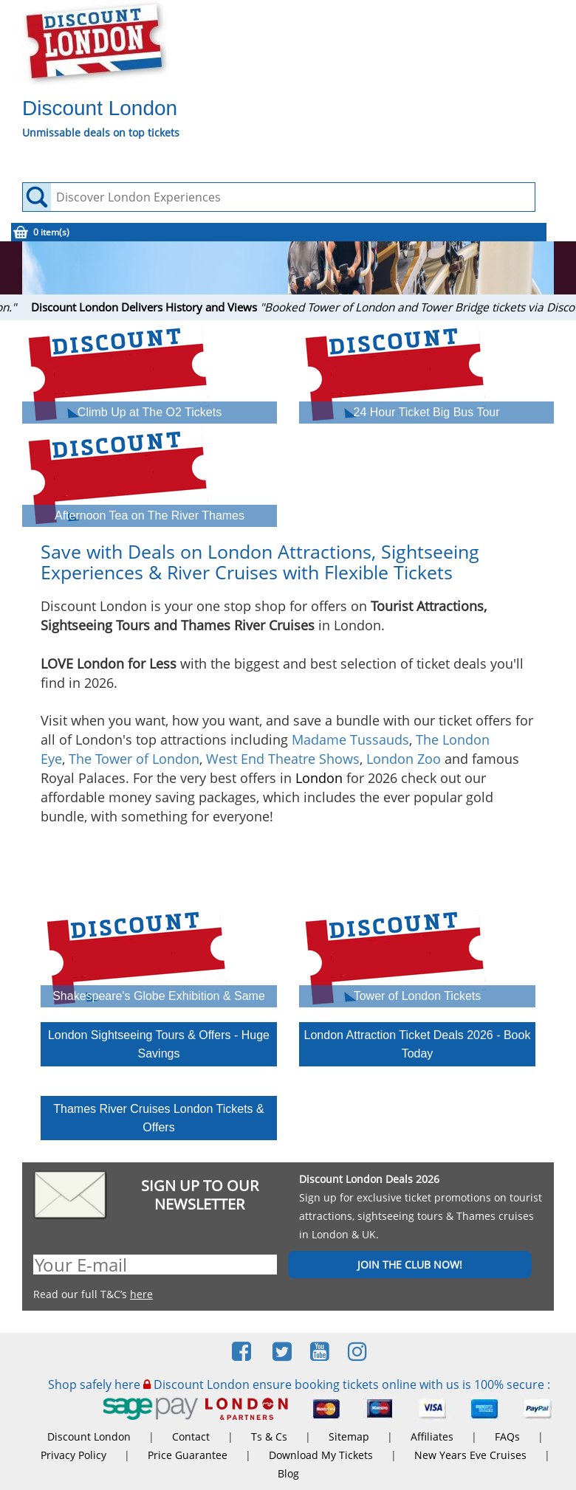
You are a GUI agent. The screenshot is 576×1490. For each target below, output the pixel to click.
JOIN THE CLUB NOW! (409, 1265)
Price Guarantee (187, 1455)
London (319, 778)
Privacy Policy (73, 1455)
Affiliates (432, 1436)
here (141, 1294)
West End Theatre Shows (283, 759)
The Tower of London (134, 759)
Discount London (89, 1436)
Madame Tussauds (350, 739)
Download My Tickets (321, 1455)
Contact (191, 1436)
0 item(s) (51, 232)
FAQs (507, 1436)
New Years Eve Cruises (470, 1455)
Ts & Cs (269, 1436)
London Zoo (403, 759)
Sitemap (349, 1436)
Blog (288, 1473)
